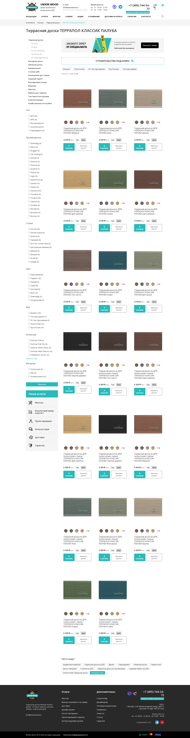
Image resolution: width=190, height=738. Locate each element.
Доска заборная (69, 669)
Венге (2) (33, 293)
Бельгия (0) (34, 236)
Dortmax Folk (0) (36, 340)
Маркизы (32, 86)
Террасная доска (35, 40)
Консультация (39, 429)
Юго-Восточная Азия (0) (39, 243)
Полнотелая (79, 69)
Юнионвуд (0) (35, 143)
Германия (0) (34, 240)
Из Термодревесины (39, 58)
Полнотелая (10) (36, 324)
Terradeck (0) (34, 194)
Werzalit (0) (33, 209)
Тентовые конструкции (38, 96)
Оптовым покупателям (106, 706)
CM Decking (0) (35, 154)
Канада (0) (33, 262)
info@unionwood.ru (70, 7)
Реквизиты (101, 710)
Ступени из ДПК (87, 669)
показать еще (31, 358)
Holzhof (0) (33, 172)
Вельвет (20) (34, 313)
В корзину (69, 147)
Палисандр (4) (35, 296)
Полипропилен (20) (37, 376)
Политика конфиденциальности (75, 735)
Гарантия (36, 445)
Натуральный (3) (36, 300)
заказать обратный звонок (138, 12)
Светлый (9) (34, 289)
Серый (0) (33, 285)
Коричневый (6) (35, 274)
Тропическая (36, 54)
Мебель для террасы (37, 93)
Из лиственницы (38, 50)
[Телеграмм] (120, 7)
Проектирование (40, 421)
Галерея (68, 16)
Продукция (31, 16)
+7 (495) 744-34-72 (139, 7)
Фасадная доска (35, 61)
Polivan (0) (33, 187)
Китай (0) (33, 258)
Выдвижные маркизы (71, 664)
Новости (100, 713)
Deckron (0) (34, 161)
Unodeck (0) (34, 205)
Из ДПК (34, 47)
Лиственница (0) (36, 123)
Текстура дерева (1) (37, 316)
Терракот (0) (34, 278)
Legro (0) (33, 176)
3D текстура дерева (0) (38, 320)
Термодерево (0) (36, 130)
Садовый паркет (35, 79)
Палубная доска (140, 664)
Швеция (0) (34, 251)
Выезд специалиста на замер (74, 702)
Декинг (111, 664)
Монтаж (56, 16)
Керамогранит (34, 68)
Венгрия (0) (34, 254)
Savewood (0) (34, 191)
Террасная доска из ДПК (94, 664)
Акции (80, 16)
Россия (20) (34, 229)
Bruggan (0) (34, 150)
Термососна (156, 664)
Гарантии (131, 16)
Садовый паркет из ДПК (139, 669)
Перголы (32, 89)
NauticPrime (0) (35, 180)
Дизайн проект (68, 710)
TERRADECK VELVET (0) (38, 355)
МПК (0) (32, 119)
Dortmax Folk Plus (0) (38, 344)
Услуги (44, 16)
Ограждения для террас (39, 75)
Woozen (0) (34, 216)
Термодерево (124, 664)
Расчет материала (70, 713)
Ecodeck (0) (34, 169)
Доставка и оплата (114, 16)
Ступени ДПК (34, 72)
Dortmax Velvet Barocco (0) (40, 351)
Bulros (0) (33, 147)
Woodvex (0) (34, 212)
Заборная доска (35, 65)
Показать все (97, 673)
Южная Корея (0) (36, 232)
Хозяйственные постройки (40, 103)
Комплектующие (35, 100)
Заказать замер (150, 45)
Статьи (100, 717)
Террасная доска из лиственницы (111, 669)
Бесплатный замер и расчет (41, 411)
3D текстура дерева (96, 69)
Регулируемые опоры (37, 82)
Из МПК (34, 43)
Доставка (36, 437)
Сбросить (42, 384)
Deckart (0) (33, 158)
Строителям (102, 698)
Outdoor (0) (34, 183)
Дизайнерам (102, 702)
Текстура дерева (129, 69)
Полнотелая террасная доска (75, 673)
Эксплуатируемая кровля (72, 721)
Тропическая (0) (36, 127)
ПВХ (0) (32, 373)
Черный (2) (33, 282)
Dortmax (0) (34, 165)
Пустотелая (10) (36, 327)
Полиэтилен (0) (35, 369)
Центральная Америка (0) (39, 247)
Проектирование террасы (73, 717)
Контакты (146, 16)
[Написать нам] (114, 7)
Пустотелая (114, 69)
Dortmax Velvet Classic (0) (39, 347)
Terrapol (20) (34, 198)
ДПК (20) (32, 116)
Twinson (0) (34, 201)
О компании (94, 16)
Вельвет (66, 69)
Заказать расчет (83, 147)
